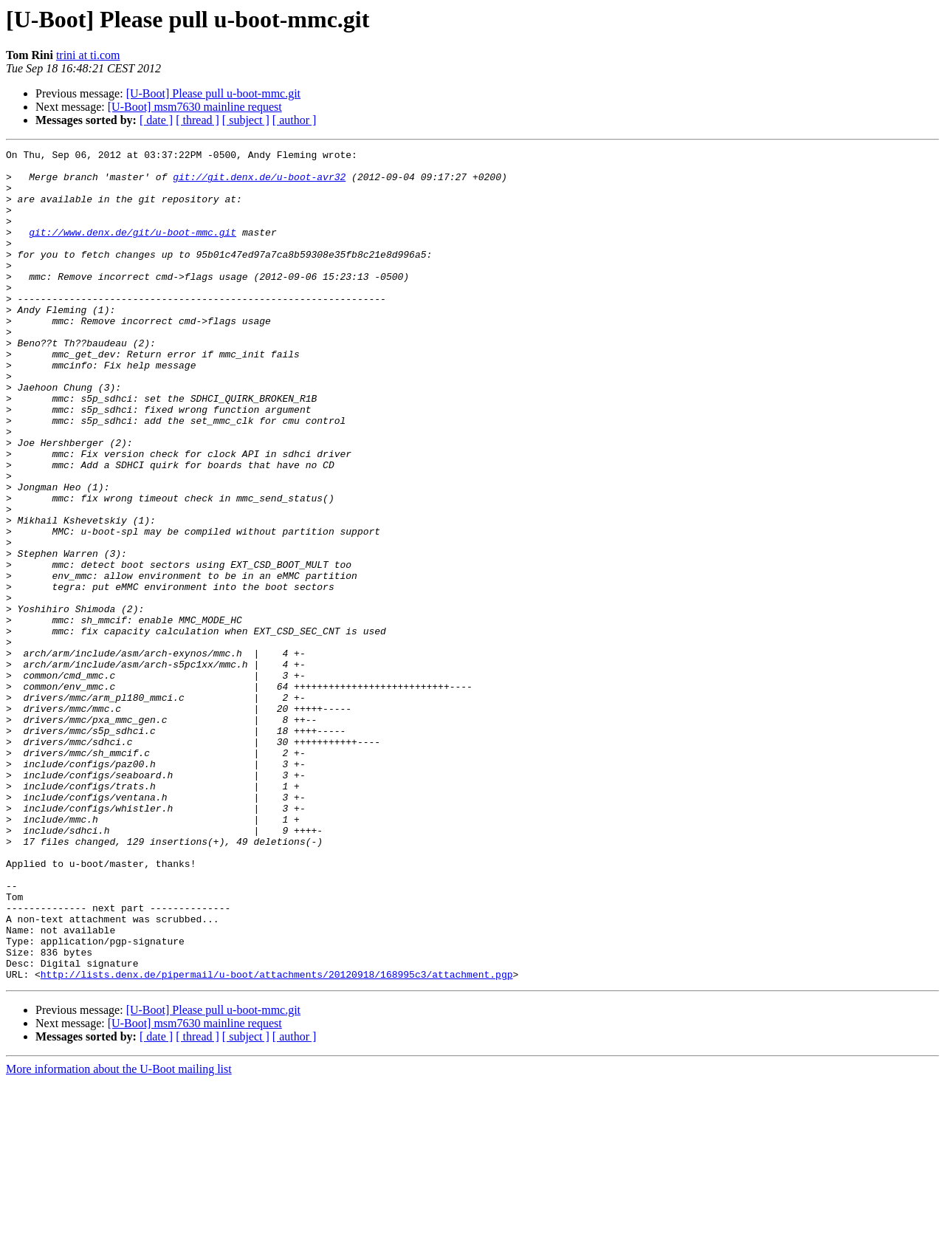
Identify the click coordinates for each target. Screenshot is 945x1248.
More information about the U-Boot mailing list (119, 1235)
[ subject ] (245, 120)
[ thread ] (197, 120)
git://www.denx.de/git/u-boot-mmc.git (132, 249)
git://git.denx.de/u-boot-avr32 (259, 183)
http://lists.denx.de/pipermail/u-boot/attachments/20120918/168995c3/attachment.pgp (277, 1140)
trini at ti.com (88, 55)
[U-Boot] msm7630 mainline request (195, 106)
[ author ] (294, 120)
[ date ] (156, 120)
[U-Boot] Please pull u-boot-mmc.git (213, 93)
